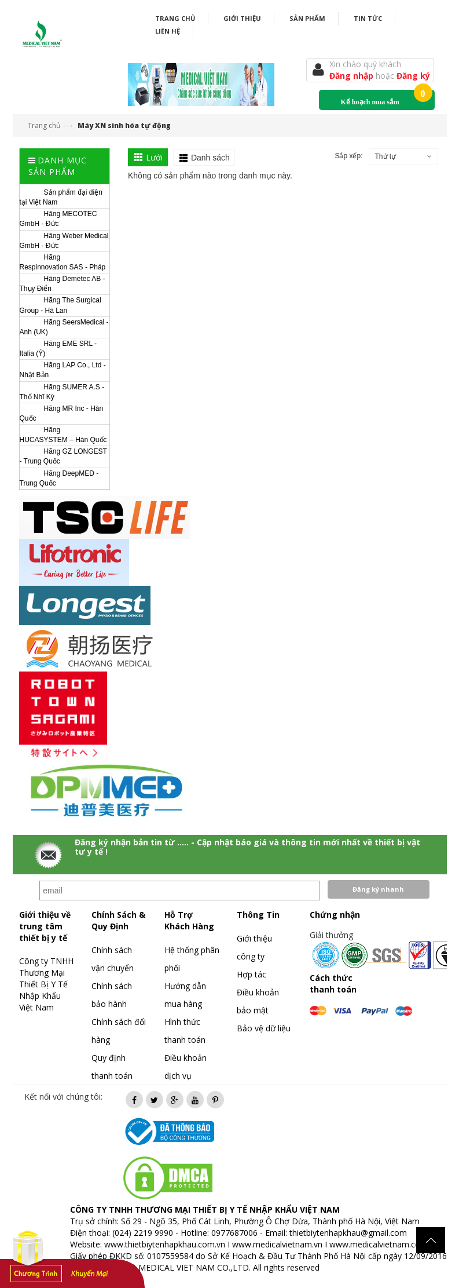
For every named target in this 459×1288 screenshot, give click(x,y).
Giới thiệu (242, 18)
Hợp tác (251, 974)
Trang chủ (175, 18)
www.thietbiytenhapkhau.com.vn (164, 1244)
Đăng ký (413, 75)
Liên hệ (167, 31)
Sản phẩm (307, 18)
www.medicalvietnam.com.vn (383, 1244)
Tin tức (368, 18)
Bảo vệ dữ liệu (264, 1028)
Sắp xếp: (348, 156)
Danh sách (210, 157)
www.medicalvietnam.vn (277, 1244)
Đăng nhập (352, 75)
